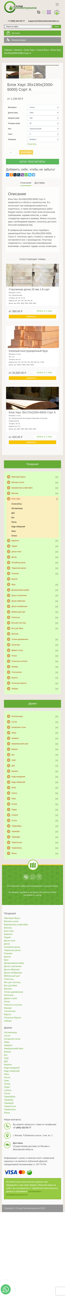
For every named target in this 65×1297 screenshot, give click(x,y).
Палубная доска (18, 593)
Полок (14, 686)
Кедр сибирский (18, 557)
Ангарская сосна (19, 757)
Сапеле (15, 845)
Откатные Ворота (19, 713)
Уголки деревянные (20, 669)
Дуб (13, 543)
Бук (12, 547)
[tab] (26, 213)
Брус (14, 614)
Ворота (15, 708)
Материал (12, 137)
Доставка (16, 33)
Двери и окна (17, 680)
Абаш (14, 763)
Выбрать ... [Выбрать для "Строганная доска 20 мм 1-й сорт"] (32, 347)
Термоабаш (16, 856)
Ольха (14, 566)
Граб (13, 790)
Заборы (15, 719)
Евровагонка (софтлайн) (22, 518)
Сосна (14, 752)
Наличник (16, 675)
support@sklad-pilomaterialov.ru (43, 21)
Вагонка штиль (18, 512)
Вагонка (15, 523)
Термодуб (16, 867)
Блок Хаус (16, 529)
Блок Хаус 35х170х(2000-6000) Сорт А (32, 442)
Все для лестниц (19, 653)
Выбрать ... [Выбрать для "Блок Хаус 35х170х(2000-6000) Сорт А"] (32, 472)
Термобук (16, 861)
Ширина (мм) (13, 148)
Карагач (15, 801)
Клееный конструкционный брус (28, 380)
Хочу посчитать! (32, 191)
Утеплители (17, 702)
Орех (14, 829)
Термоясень (17, 878)
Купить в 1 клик (44, 341)
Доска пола (16, 582)
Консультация (19, 40)
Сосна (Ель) (16, 534)
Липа (13, 561)
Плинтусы (16, 647)
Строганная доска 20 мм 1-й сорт (29, 319)
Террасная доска (19, 598)
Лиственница (17, 538)
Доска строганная (19, 625)
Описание (25, 213)
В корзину (26, 182)
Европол (15, 571)
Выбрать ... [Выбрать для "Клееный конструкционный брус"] (32, 408)
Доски (14, 587)
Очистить (32, 174)
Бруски (14, 609)
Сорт (10, 164)
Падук (14, 840)
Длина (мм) (12, 143)
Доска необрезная (19, 636)
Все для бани (17, 658)
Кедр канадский (18, 807)
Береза (15, 779)
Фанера (15, 697)
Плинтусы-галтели (19, 691)
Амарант (15, 768)
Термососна (17, 872)
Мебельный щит (18, 642)
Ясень (14, 552)
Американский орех (20, 774)
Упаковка (12, 169)
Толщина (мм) (14, 153)
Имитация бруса (19, 507)
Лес (9, 159)
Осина (14, 834)
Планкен (15, 604)
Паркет (15, 576)
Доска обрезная (18, 631)
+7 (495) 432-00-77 (16, 21)
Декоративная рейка (20, 620)
